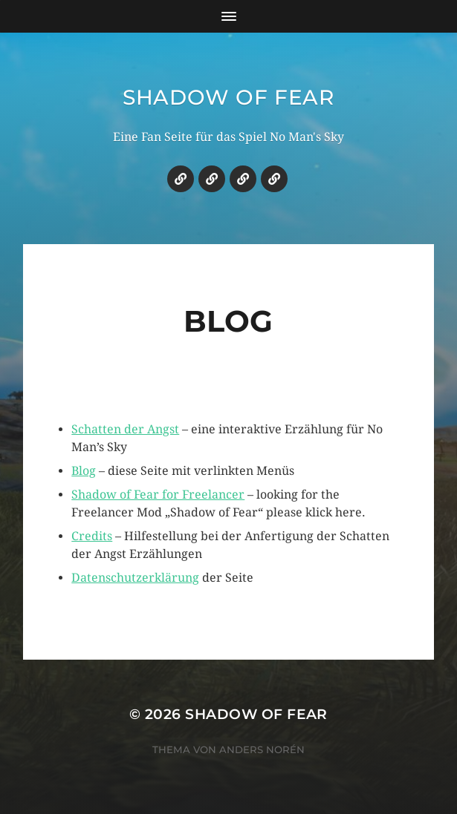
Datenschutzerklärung (135, 578)
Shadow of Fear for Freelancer (157, 495)
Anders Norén (262, 749)
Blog (83, 471)
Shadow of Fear (228, 97)
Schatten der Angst (125, 429)
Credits (91, 536)
